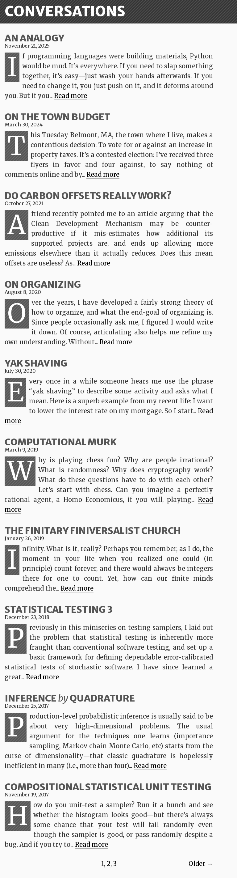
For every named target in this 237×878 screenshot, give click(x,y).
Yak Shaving (36, 363)
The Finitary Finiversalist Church (93, 531)
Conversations (65, 11)
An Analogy (34, 38)
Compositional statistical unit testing (108, 787)
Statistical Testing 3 (59, 609)
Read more (70, 96)
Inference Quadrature (70, 698)
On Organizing (43, 284)
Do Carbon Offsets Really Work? (88, 195)
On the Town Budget (57, 117)
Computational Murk (61, 442)
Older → (201, 863)
